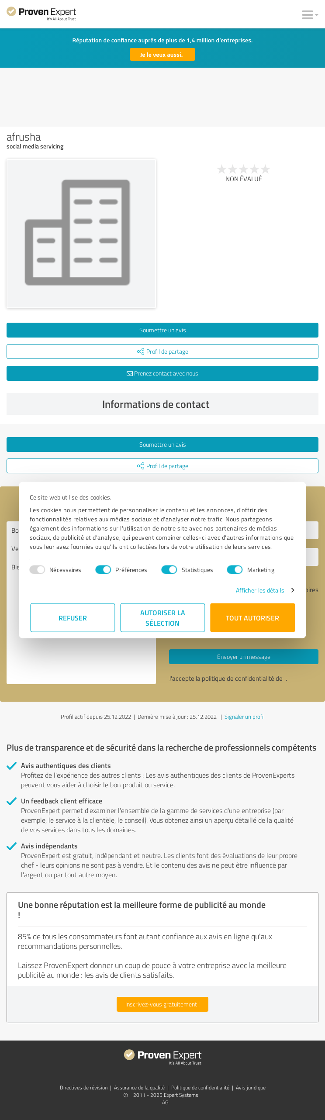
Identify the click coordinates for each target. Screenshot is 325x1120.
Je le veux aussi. (161, 54)
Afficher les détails (259, 590)
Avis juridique (251, 1087)
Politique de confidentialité (200, 1087)
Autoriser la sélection (162, 617)
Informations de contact (208, 403)
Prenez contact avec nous (162, 373)
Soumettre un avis (162, 330)
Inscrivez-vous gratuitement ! (162, 1004)
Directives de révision (83, 1087)
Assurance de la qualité (139, 1087)
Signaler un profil (245, 716)
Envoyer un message (243, 656)
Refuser (73, 618)
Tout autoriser (252, 618)
